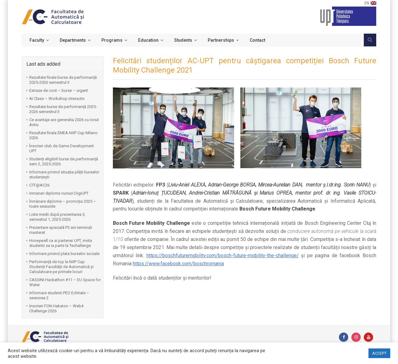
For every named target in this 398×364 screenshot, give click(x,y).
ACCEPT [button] (379, 353)
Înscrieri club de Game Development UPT (61, 148)
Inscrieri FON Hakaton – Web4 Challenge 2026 (56, 308)
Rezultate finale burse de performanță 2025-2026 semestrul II (63, 80)
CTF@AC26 (39, 185)
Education (148, 40)
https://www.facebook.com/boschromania (178, 264)
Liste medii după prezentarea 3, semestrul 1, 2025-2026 (57, 217)
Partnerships (221, 40)
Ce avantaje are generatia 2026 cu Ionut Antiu (64, 122)
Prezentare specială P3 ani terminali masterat (60, 230)
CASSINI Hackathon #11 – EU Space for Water (65, 282)
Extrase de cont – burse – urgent (58, 90)
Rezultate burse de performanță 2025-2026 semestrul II (63, 109)
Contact (257, 40)
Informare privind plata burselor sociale (64, 253)
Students (183, 40)
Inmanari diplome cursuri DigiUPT (59, 193)
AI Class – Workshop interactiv (57, 98)
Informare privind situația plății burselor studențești (64, 174)
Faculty (37, 40)
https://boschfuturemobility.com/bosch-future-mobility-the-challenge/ (222, 255)
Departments (73, 40)
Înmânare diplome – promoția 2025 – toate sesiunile (62, 204)
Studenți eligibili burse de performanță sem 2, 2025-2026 (63, 161)
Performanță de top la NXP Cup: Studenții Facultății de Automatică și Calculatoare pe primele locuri (61, 266)
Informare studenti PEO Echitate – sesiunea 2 (59, 295)
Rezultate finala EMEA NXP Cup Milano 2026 (63, 135)
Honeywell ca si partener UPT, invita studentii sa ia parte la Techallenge (60, 243)
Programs (112, 40)
